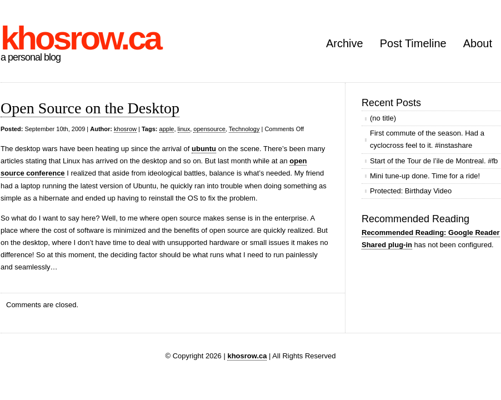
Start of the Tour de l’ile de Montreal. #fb (434, 161)
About (477, 43)
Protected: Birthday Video (411, 191)
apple (166, 129)
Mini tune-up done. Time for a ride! (425, 176)
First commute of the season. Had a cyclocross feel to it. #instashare (427, 139)
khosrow (125, 129)
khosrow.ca (81, 38)
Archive (344, 43)
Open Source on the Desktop (90, 108)
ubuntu (204, 148)
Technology (244, 129)
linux (184, 129)
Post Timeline (413, 43)
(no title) (383, 118)
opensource (209, 129)
